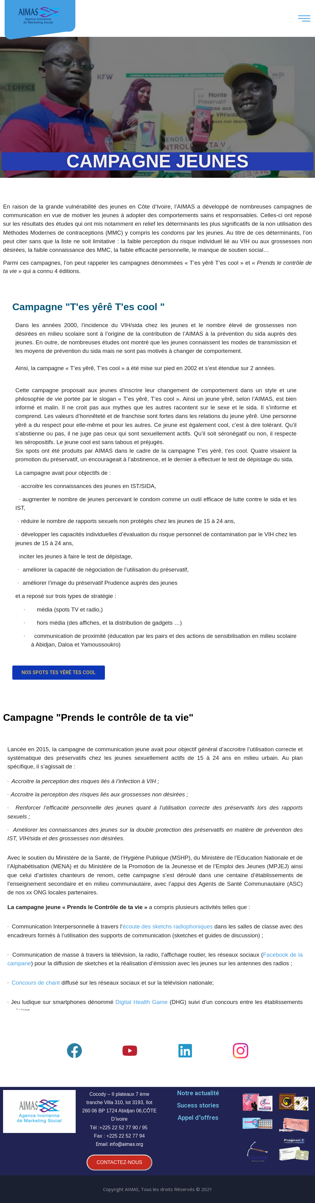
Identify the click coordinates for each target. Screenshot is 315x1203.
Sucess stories (198, 1105)
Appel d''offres (197, 1117)
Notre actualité (198, 1093)
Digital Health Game (141, 1002)
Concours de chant (36, 982)
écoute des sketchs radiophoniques (168, 926)
